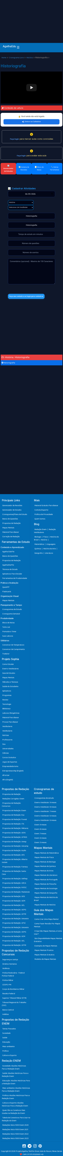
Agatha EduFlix (8, 551)
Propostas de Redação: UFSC (14, 923)
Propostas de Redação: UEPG (14, 909)
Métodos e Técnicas (10, 682)
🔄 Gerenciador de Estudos (8, 168)
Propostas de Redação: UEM (13, 900)
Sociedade (6, 1033)
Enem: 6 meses (40, 838)
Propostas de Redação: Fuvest (14, 819)
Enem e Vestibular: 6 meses (45, 815)
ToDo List (6, 627)
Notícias (5, 735)
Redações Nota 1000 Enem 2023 (15, 1138)
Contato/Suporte (41, 510)
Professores (7, 739)
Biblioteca (6, 708)
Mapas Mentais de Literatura (45, 875)
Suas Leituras (7, 636)
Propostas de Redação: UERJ (14, 832)
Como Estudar (8, 664)
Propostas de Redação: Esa (13, 815)
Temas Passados (9, 1028)
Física (45, 536)
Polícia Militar (7, 980)
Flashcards (6, 591)
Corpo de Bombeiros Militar (13, 989)
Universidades (8, 748)
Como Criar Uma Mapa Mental (46, 919)
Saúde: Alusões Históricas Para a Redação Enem (15, 1075)
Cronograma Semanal (11, 613)
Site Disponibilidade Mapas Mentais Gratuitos (48, 940)
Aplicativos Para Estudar (12, 573)
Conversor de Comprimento (13, 649)
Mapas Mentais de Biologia (45, 861)
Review (5, 699)
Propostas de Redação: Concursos (11, 805)
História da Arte (49, 548)
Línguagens (50, 544)
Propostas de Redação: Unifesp (14, 878)
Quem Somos (39, 518)
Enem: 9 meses (40, 824)
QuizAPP (5, 587)
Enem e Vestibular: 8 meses (45, 807)
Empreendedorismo (10, 766)
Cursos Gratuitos (9, 757)
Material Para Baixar (10, 532)
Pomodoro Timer (9, 631)
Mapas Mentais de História (44, 904)
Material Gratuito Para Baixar (46, 505)
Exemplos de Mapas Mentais (45, 945)
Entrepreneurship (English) (12, 770)
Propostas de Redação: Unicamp (15, 846)
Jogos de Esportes (9, 762)
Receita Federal (8, 993)
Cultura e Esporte (9, 1055)
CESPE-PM (6, 984)
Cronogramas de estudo (44, 798)
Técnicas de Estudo (10, 569)
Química (37, 548)
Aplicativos (6, 690)
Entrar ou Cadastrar (31, 121)
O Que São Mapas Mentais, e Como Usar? (48, 933)
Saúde (4, 1037)
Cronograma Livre (16, 57)
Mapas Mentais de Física (44, 857)
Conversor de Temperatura (13, 644)
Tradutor (6, 653)
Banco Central (8, 1009)
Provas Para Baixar (10, 722)
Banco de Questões (10, 518)
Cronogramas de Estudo (12, 609)
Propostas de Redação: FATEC (14, 887)
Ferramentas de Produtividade (14, 578)
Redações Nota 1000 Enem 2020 (15, 1125)
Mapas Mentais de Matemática (46, 853)
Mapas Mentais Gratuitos (44, 954)
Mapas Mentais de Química (45, 866)
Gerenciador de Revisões (12, 505)
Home (4, 57)
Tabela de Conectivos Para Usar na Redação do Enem (16, 1119)
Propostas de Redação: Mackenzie (16, 892)
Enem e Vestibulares (10, 668)
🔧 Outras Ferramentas (54, 168)
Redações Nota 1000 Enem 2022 (15, 1134)
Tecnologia (6, 704)
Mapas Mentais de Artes (43, 870)
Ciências (5, 753)
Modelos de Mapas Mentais (45, 959)
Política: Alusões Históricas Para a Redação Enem (16, 1097)
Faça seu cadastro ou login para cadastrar (26, 296)
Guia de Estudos (8, 673)
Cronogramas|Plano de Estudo (14, 514)
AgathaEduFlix (8, 565)
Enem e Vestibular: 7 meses (45, 811)
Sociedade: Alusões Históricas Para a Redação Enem (14, 1067)
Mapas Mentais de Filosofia (45, 884)
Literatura (49, 553)
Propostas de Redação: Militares (15, 828)
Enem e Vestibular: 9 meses (45, 802)
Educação (6, 1042)
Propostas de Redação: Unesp (14, 841)
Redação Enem (40, 529)
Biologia (37, 536)
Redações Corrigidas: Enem (13, 798)
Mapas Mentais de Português (46, 879)
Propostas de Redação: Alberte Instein (14, 861)
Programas (6, 695)
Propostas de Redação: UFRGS (14, 837)
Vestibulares (7, 726)
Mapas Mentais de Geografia (45, 893)
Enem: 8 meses (40, 829)
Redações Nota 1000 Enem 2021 (15, 1129)
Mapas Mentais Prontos (43, 950)
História (29, 57)
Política (5, 1051)
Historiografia (8, 362)
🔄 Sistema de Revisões (24, 168)
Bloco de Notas (8, 622)
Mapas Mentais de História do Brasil (46, 899)
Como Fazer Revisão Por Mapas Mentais (47, 925)
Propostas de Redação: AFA (13, 855)
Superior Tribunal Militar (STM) (14, 998)
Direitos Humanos (9, 964)
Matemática (39, 544)
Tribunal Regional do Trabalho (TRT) (14, 1004)
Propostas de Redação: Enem (14, 810)
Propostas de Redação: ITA (13, 823)
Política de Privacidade (43, 514)
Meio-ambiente (8, 1046)
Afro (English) (7, 779)
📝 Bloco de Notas (39, 168)
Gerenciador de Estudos (11, 510)
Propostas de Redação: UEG (13, 896)
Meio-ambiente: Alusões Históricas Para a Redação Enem (16, 1090)
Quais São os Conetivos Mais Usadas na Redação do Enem (13, 1112)
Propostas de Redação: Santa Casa (14, 873)
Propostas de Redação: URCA (14, 883)
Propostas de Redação (11, 523)
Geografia (38, 553)
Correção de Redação (11, 536)
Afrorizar (6, 775)
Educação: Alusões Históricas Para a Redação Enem (16, 1082)
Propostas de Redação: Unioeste (15, 918)
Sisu (3, 744)
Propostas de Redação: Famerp (15, 866)
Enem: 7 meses (40, 833)
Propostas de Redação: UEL (13, 905)
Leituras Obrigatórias (10, 713)
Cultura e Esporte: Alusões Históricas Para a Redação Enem (15, 1104)
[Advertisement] (31, 18)
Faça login (14, 139)
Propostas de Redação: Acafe (14, 850)
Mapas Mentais (8, 527)
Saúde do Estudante (10, 686)
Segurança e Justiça (10, 959)
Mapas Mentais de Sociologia (45, 888)
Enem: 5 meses (40, 842)
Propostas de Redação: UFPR (14, 914)
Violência (6, 968)
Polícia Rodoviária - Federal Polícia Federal (13, 974)
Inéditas (5, 1014)
